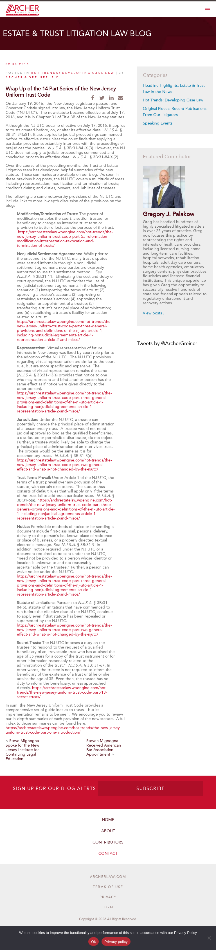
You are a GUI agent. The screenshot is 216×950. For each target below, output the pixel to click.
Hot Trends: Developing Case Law (73, 73)
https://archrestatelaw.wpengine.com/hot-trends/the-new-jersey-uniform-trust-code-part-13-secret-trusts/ (62, 692)
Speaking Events (157, 123)
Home (108, 819)
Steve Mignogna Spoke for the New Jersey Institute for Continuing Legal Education (22, 749)
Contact (108, 853)
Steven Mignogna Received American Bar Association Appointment (103, 747)
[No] (209, 938)
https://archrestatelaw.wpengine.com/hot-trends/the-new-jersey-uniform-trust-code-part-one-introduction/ (63, 730)
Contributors (108, 842)
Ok (93, 942)
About (108, 831)
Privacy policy (116, 942)
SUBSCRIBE (150, 788)
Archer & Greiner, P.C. (33, 77)
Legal (108, 907)
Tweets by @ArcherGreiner (167, 343)
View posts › (153, 313)
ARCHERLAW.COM (108, 877)
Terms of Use (108, 887)
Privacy (108, 897)
